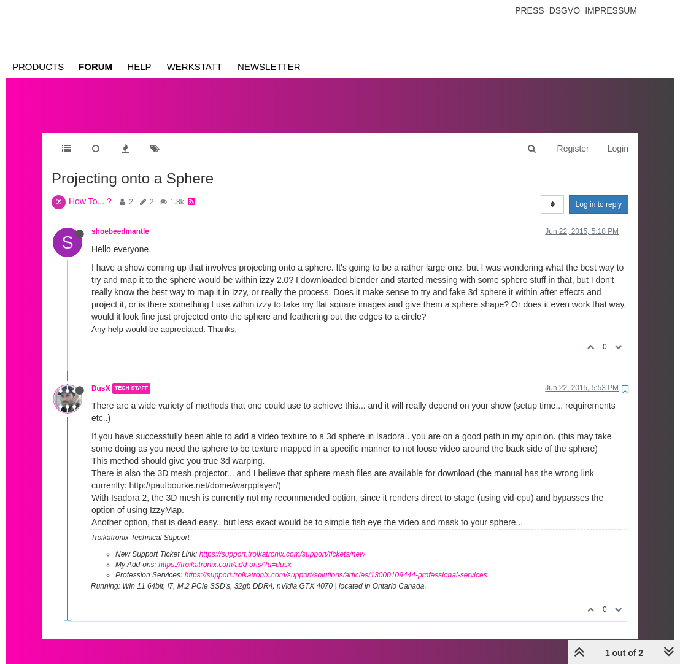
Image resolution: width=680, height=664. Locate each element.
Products (38, 66)
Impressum (611, 10)
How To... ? (90, 189)
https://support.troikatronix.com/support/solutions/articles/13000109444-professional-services (336, 562)
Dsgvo (565, 10)
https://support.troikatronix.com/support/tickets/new (282, 542)
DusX (100, 376)
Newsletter (269, 66)
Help (139, 66)
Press (529, 10)
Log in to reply (599, 192)
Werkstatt (194, 66)
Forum (95, 66)
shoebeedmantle (120, 219)
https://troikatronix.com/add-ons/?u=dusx (224, 552)
